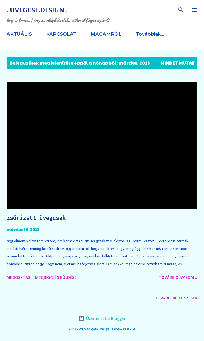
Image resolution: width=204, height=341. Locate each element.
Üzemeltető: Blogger (102, 318)
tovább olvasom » (178, 277)
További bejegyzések (176, 297)
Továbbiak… (150, 34)
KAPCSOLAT (61, 34)
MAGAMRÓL (106, 34)
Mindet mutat (177, 63)
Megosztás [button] (18, 277)
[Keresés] (181, 10)
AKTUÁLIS (19, 34)
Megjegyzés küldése (55, 277)
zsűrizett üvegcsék (36, 217)
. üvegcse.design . (37, 9)
